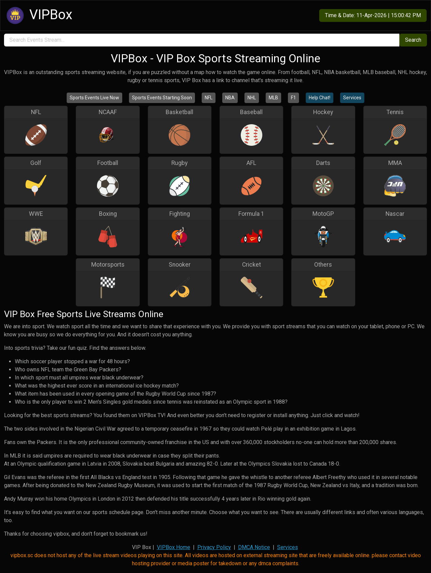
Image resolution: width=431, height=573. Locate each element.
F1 (293, 97)
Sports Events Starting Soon (162, 97)
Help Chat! (319, 97)
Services (352, 97)
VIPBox (38, 15)
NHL (251, 97)
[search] (201, 40)
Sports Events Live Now (94, 97)
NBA (230, 97)
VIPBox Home (173, 547)
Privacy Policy (214, 547)
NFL (208, 97)
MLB (273, 97)
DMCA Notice (254, 547)
